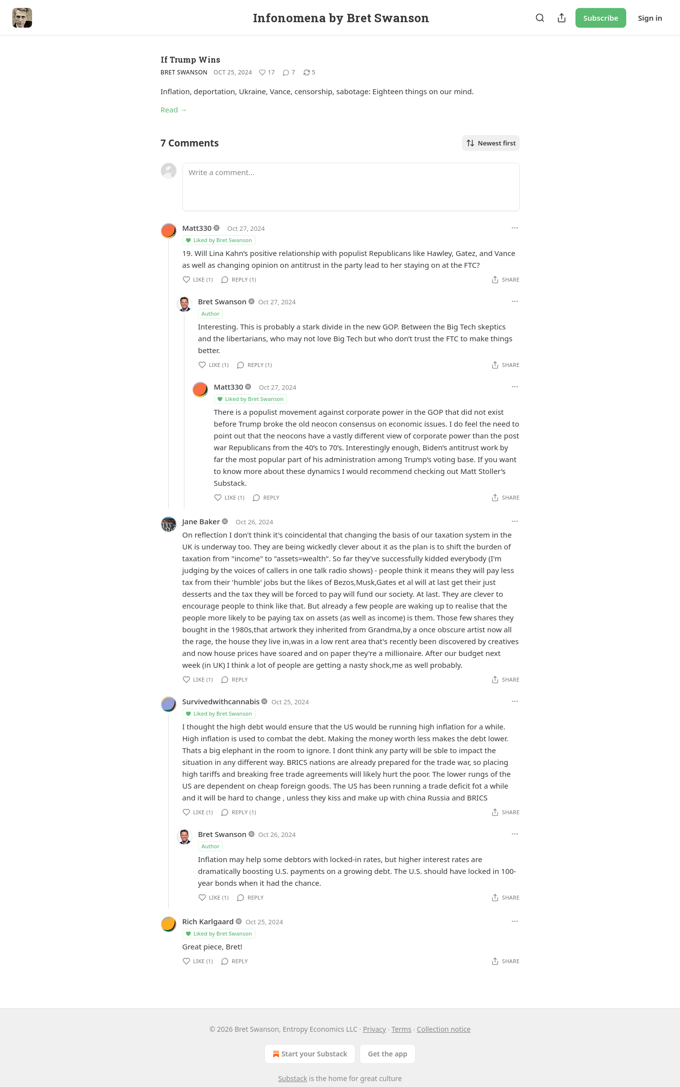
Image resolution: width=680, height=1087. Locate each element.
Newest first (491, 143)
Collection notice (443, 1029)
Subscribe (600, 18)
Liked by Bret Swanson (218, 240)
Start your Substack (309, 1054)
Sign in (650, 18)
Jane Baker (201, 521)
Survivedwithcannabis (221, 701)
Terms (401, 1029)
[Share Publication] (562, 18)
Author (211, 313)
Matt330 (197, 228)
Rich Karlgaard (208, 921)
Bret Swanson (184, 72)
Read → (174, 109)
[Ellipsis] (515, 228)
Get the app (387, 1053)
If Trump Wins (190, 59)
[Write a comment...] (351, 187)
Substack (292, 1078)
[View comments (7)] (289, 72)
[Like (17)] (267, 72)
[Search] (540, 18)
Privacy (374, 1029)
